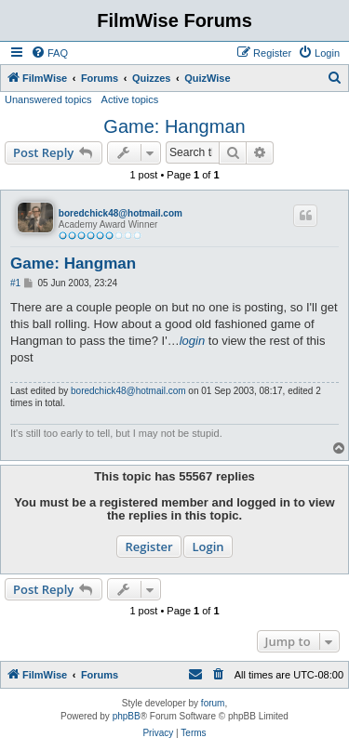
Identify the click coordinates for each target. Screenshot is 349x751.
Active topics (130, 99)
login (192, 341)
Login (207, 546)
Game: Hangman (174, 126)
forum (213, 703)
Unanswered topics (48, 99)
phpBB (127, 716)
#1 (15, 283)
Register (148, 546)
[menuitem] (49, 53)
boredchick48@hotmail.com (120, 213)
